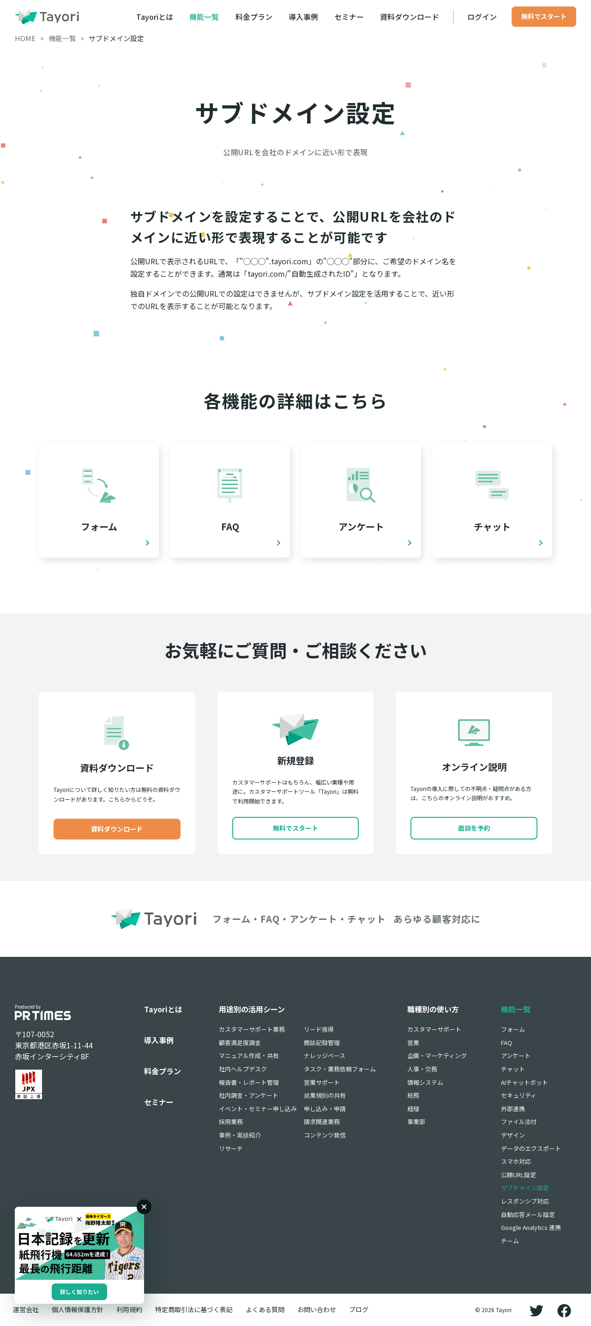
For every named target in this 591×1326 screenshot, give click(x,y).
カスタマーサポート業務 (252, 1029)
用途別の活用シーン (252, 1009)
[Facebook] (564, 1310)
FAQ (506, 1042)
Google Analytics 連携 (531, 1227)
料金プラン (253, 16)
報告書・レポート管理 (249, 1082)
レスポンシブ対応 (525, 1201)
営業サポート (322, 1082)
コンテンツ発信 (325, 1135)
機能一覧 (204, 16)
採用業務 (231, 1121)
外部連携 (513, 1108)
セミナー (349, 16)
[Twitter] (536, 1310)
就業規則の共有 (325, 1095)
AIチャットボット (524, 1082)
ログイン (482, 16)
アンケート (516, 1055)
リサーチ (231, 1148)
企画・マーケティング (437, 1055)
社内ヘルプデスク (243, 1068)
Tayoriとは (154, 16)
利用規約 (129, 1309)
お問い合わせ (316, 1309)
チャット (513, 1068)
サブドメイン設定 (525, 1187)
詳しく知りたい (79, 1292)
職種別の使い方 (433, 1009)
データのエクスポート (531, 1148)
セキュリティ (519, 1095)
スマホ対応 (516, 1161)
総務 (413, 1095)
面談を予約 (474, 828)
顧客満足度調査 (240, 1042)
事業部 (416, 1121)
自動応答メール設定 (528, 1214)
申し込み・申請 (325, 1108)
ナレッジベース (324, 1055)
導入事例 (303, 16)
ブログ (358, 1309)
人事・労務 (422, 1068)
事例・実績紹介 (240, 1135)
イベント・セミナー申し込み (258, 1108)
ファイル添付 (519, 1121)
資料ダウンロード (409, 16)
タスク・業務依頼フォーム (340, 1068)
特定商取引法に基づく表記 (194, 1309)
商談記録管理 (322, 1042)
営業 (413, 1042)
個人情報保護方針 (77, 1309)
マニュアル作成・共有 (249, 1055)
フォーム (513, 1029)
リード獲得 (319, 1029)
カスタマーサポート (434, 1029)
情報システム (425, 1082)
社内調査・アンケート (248, 1095)
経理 (413, 1108)
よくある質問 (265, 1309)
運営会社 (26, 1309)
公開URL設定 (518, 1174)
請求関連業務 (322, 1121)
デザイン (513, 1135)
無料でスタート (544, 16)
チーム (510, 1240)
